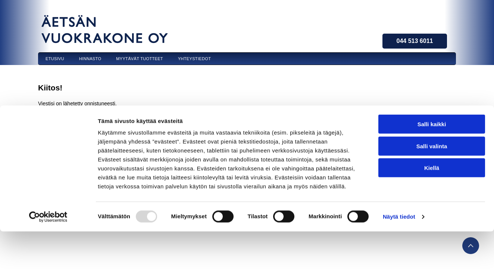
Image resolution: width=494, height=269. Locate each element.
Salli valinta (431, 84)
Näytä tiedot (399, 155)
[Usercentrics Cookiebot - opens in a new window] (48, 155)
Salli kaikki (432, 62)
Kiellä (431, 106)
